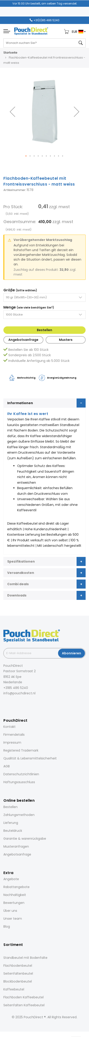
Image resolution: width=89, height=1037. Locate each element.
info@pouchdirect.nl (19, 693)
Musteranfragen (16, 846)
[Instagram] (11, 703)
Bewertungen (13, 902)
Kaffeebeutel (13, 989)
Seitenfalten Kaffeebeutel (23, 1005)
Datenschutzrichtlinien (21, 774)
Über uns (10, 910)
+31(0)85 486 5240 (46, 20)
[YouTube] (29, 703)
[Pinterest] (23, 703)
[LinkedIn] (17, 703)
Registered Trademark (20, 750)
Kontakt (9, 726)
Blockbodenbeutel (17, 981)
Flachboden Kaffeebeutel (23, 997)
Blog (6, 926)
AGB (6, 766)
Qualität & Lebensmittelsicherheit (30, 758)
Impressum (12, 742)
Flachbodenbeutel (17, 965)
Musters (66, 339)
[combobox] (44, 42)
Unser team (12, 918)
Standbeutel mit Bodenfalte (25, 957)
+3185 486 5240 (15, 688)
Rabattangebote (16, 887)
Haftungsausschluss (19, 782)
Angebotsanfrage (23, 339)
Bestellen (44, 330)
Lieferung (10, 822)
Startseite (10, 52)
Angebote (11, 879)
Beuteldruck (12, 830)
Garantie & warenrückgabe (24, 838)
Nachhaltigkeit (14, 895)
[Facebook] (4, 703)
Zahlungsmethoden (19, 815)
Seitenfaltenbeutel (18, 973)
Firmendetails (14, 734)
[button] (12, 112)
